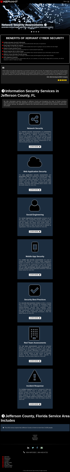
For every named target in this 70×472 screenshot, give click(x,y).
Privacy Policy (8, 465)
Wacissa (35, 439)
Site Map (6, 464)
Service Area (8, 462)
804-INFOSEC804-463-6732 (37, 452)
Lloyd (34, 436)
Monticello (35, 438)
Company (7, 459)
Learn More (34, 146)
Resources (7, 458)
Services (6, 456)
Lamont (35, 435)
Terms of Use (8, 467)
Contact (6, 461)
